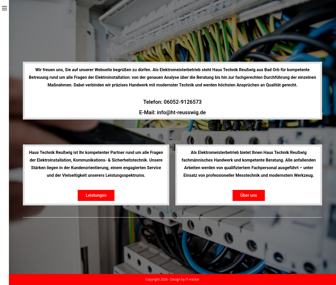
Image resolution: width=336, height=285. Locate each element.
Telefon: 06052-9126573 (172, 102)
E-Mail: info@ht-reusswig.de (172, 112)
